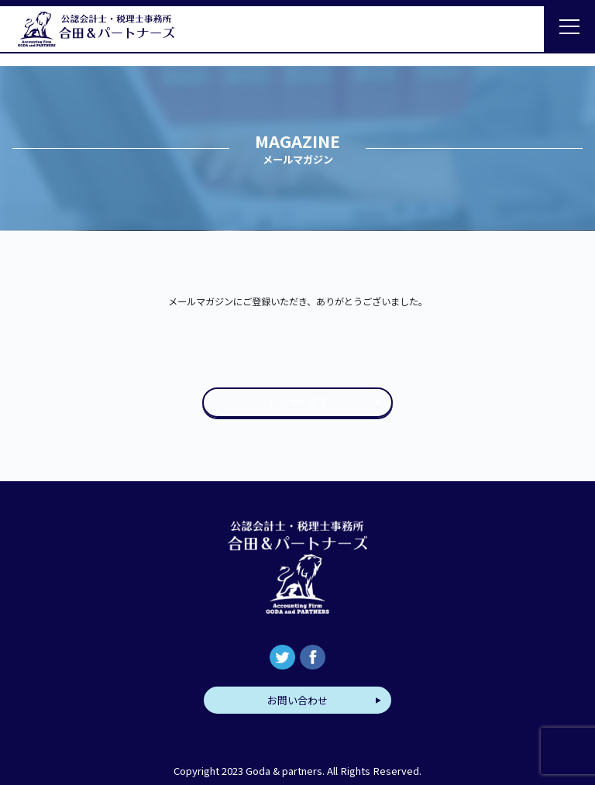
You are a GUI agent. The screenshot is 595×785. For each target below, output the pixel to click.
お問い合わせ (297, 700)
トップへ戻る (297, 402)
